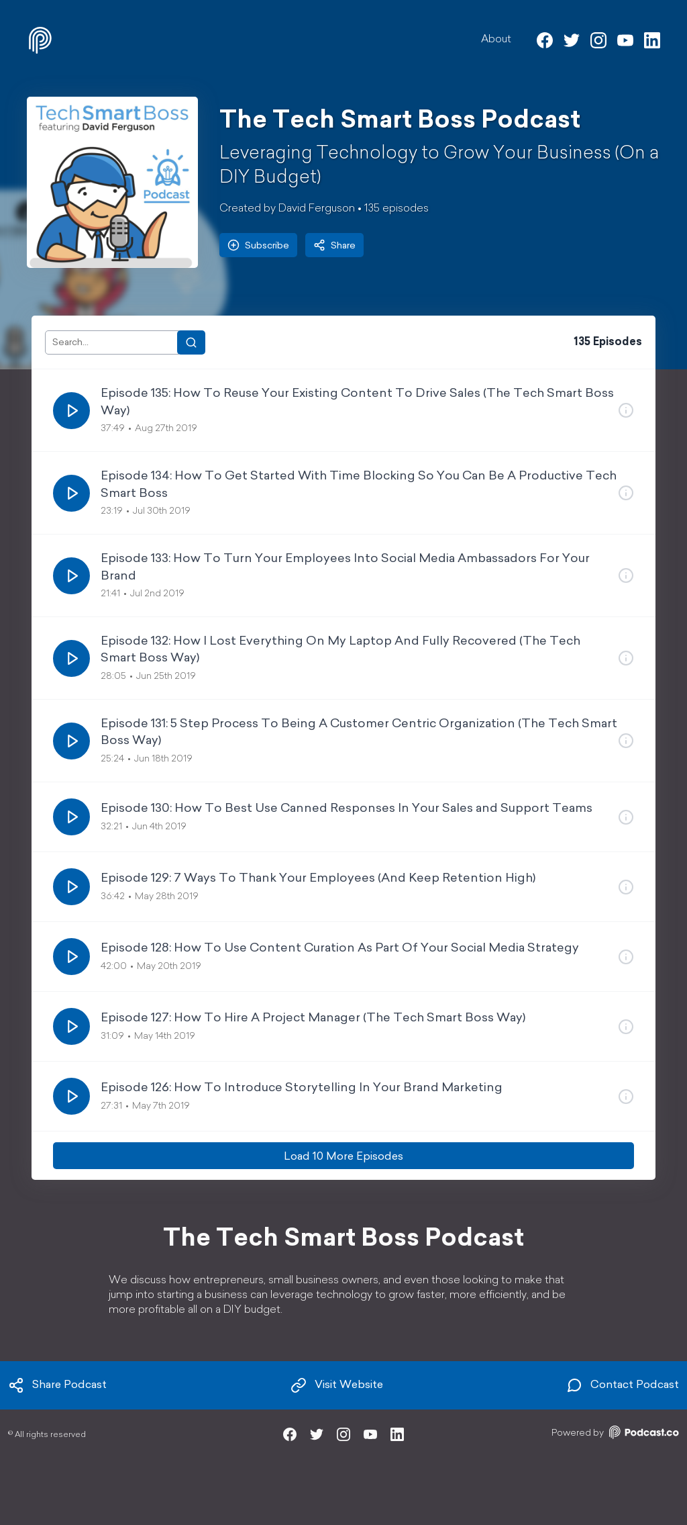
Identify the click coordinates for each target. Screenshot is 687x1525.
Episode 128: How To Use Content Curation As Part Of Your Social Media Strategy (340, 948)
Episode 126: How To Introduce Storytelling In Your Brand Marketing (302, 1088)
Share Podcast (57, 1385)
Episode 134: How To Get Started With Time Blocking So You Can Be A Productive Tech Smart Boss (359, 485)
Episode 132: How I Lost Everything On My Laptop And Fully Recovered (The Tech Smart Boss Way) (340, 650)
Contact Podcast (622, 1385)
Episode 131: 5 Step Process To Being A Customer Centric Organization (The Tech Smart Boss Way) (359, 732)
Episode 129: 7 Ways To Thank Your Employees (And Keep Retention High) (318, 878)
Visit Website (336, 1385)
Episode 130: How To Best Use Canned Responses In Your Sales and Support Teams (346, 808)
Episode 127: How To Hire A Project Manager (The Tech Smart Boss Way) (313, 1018)
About (496, 39)
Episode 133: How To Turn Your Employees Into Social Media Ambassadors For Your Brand (345, 567)
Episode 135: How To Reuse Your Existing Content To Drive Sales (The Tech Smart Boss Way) (357, 402)
